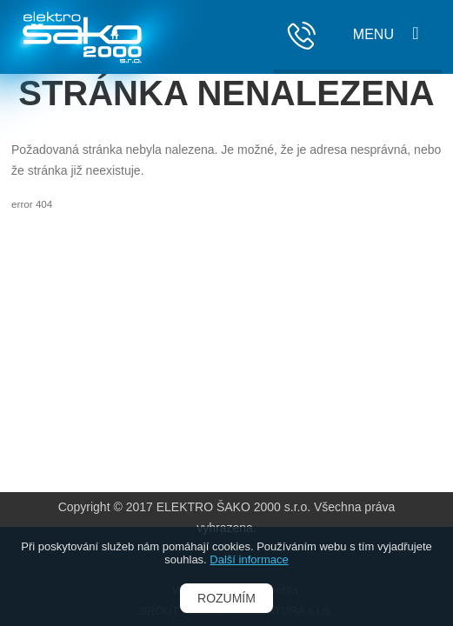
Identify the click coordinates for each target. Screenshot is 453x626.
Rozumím (226, 598)
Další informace (249, 559)
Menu (373, 34)
